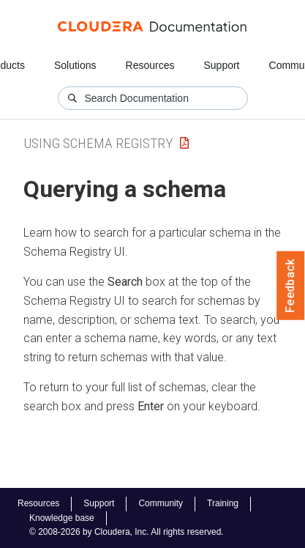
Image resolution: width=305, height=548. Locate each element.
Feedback (291, 286)
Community (160, 503)
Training (222, 503)
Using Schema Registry (98, 143)
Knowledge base (61, 518)
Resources (150, 65)
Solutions (75, 65)
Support (221, 65)
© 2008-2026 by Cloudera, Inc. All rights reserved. (126, 532)
